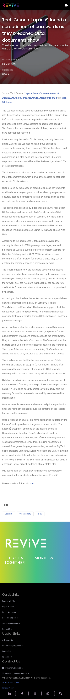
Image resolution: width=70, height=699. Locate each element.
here (32, 483)
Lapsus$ (8, 514)
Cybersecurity (25, 514)
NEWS (5, 74)
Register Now (8, 606)
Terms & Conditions (10, 682)
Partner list (6, 651)
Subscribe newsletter (11, 623)
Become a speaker (10, 618)
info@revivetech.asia (12, 668)
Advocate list (7, 640)
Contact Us (7, 629)
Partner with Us (8, 601)
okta (40, 514)
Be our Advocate (9, 612)
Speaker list (7, 657)
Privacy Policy (8, 688)
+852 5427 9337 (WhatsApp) (15, 673)
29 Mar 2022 (9, 64)
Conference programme (12, 646)
